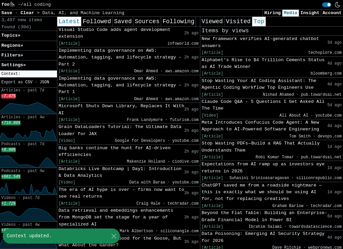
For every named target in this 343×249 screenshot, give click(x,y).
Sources (147, 21)
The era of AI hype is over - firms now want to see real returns (121, 193)
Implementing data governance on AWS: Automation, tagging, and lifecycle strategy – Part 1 (120, 85)
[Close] (113, 236)
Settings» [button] (13, 65)
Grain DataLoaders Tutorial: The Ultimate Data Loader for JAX (120, 130)
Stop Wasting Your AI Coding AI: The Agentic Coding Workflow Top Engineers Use (259, 84)
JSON (44, 82)
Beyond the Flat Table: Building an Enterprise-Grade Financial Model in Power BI (264, 216)
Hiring (272, 12)
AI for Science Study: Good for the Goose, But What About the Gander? (120, 242)
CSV (28, 82)
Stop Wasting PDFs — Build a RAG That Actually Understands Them (261, 147)
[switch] (326, 4)
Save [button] (8, 12)
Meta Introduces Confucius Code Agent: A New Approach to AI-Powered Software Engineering (260, 126)
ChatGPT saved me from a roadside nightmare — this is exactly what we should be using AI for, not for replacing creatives (262, 192)
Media (290, 12)
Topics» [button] (10, 35)
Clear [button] (28, 12)
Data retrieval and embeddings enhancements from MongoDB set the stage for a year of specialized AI (116, 217)
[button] (28, 74)
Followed (97, 21)
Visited (238, 21)
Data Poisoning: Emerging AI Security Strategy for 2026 (263, 237)
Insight (310, 12)
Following (178, 21)
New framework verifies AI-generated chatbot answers (260, 42)
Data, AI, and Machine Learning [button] (83, 12)
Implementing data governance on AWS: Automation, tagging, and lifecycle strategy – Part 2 (120, 57)
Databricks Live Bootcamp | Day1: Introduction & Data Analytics (120, 172)
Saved (123, 21)
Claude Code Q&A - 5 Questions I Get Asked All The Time (263, 105)
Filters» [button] (12, 55)
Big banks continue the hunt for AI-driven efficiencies (114, 151)
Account (332, 12)
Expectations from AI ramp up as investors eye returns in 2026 (263, 167)
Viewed (212, 21)
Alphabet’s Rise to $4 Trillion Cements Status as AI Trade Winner (263, 63)
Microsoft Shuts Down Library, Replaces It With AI (121, 109)
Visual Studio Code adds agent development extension (114, 33)
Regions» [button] (12, 45)
